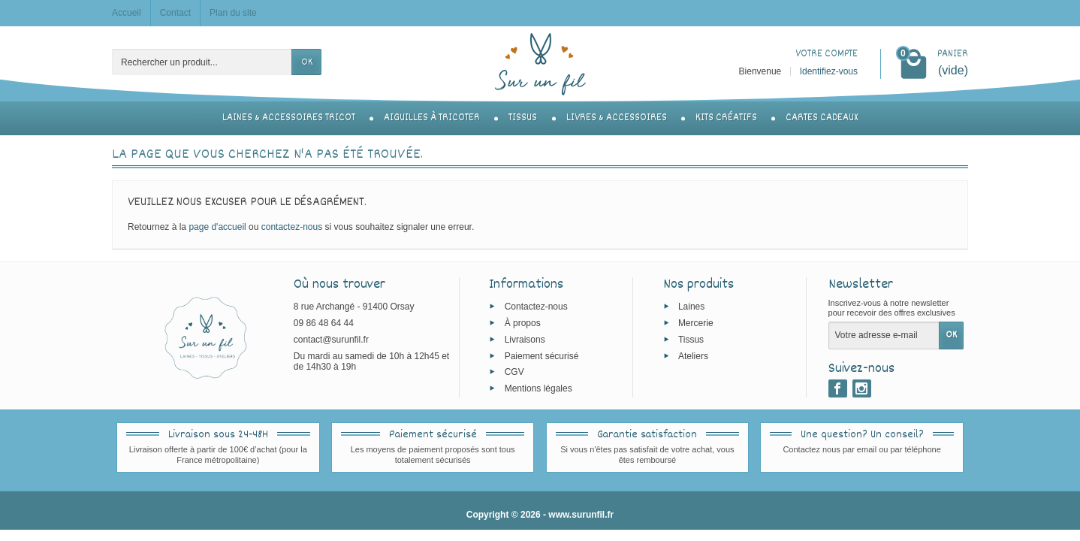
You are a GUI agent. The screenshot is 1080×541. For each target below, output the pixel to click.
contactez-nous (291, 227)
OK (306, 62)
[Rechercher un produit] (202, 62)
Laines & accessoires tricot (288, 118)
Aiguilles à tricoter (432, 118)
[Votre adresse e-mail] (884, 335)
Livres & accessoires (616, 118)
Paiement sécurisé (542, 355)
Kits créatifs (726, 118)
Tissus (522, 118)
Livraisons (525, 339)
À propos (523, 323)
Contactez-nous (536, 306)
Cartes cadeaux (822, 118)
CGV (514, 372)
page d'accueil (217, 227)
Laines (691, 306)
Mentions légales (538, 388)
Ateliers (693, 355)
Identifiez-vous (829, 71)
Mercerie (695, 323)
